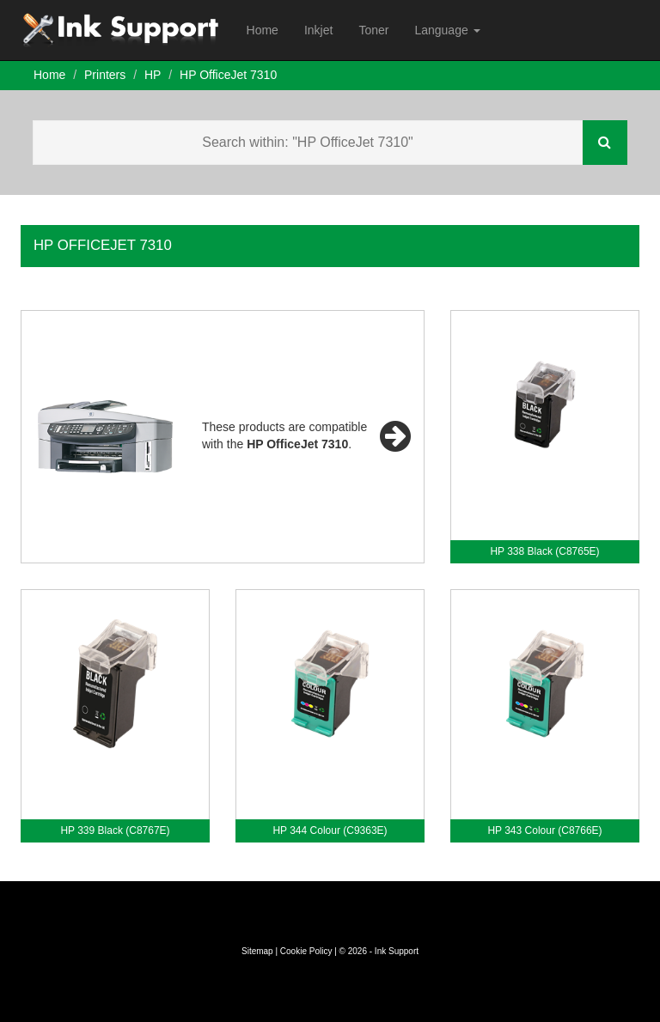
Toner (373, 30)
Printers (104, 75)
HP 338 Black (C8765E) (544, 551)
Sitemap (257, 951)
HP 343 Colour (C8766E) (544, 830)
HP (152, 75)
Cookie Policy (306, 951)
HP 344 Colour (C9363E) (329, 830)
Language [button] (447, 30)
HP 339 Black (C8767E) (114, 830)
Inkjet (318, 30)
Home (262, 30)
